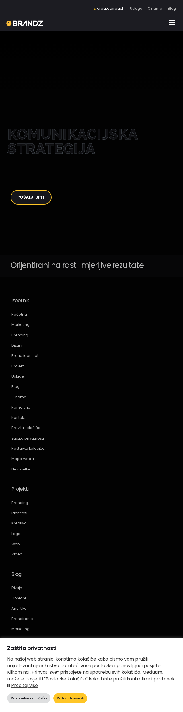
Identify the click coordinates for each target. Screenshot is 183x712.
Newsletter (21, 469)
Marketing (20, 324)
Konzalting (20, 407)
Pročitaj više (24, 685)
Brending (19, 335)
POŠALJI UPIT (31, 197)
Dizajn (16, 345)
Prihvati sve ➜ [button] (70, 698)
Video (16, 554)
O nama (18, 397)
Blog (15, 386)
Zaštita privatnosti (27, 438)
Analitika (19, 608)
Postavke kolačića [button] (29, 698)
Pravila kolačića (25, 427)
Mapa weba (22, 458)
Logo (15, 533)
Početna (19, 314)
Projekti (18, 366)
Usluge (17, 376)
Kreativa (19, 523)
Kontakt (18, 417)
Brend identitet (24, 355)
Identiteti (19, 513)
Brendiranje (22, 618)
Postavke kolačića (28, 448)
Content (18, 598)
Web (15, 544)
